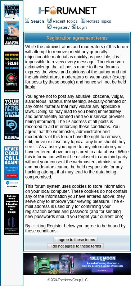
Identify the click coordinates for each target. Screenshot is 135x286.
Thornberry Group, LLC (72, 280)
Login (79, 27)
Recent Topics (65, 21)
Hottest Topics (98, 21)
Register (57, 27)
